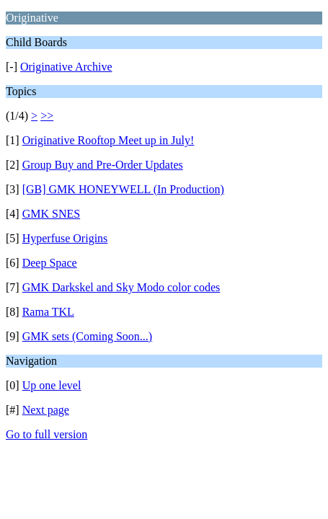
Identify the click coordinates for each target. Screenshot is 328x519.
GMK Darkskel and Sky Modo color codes (121, 287)
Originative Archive (66, 67)
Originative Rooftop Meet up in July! (108, 140)
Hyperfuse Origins (65, 238)
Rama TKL (48, 312)
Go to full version (46, 434)
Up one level (51, 385)
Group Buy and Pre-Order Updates (102, 165)
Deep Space (49, 263)
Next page (45, 410)
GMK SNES (51, 214)
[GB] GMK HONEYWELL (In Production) (123, 189)
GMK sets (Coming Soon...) (87, 336)
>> (46, 116)
